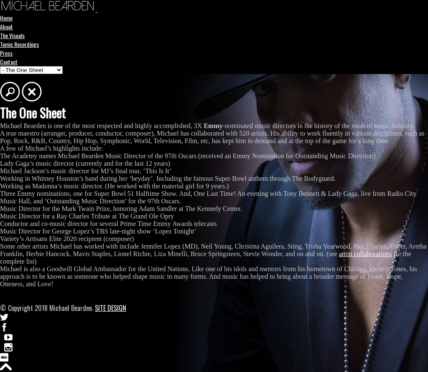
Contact (9, 61)
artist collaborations (365, 253)
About (6, 26)
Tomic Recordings (19, 44)
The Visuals (12, 35)
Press (6, 53)
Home (6, 17)
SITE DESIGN (110, 308)
